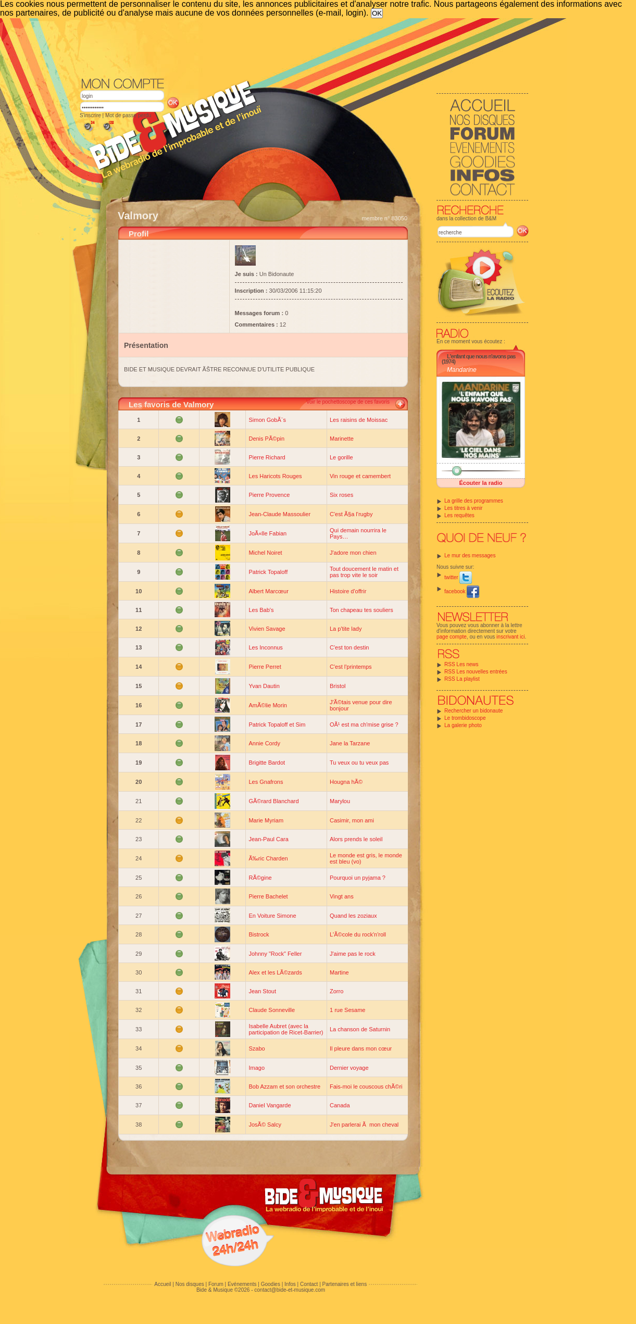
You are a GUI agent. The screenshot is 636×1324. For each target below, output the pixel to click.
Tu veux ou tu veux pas (359, 762)
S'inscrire (90, 115)
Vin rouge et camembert (360, 476)
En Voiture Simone (272, 916)
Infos (290, 1284)
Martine (339, 972)
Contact (309, 1284)
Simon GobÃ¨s (267, 420)
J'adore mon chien (353, 552)
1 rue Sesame (347, 1010)
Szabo (256, 1048)
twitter (458, 577)
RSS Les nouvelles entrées (475, 672)
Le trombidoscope (465, 718)
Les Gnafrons (265, 782)
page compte (452, 637)
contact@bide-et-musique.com (289, 1290)
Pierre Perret (264, 667)
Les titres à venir (463, 508)
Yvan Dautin (263, 686)
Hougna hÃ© (346, 782)
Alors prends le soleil (356, 839)
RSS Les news (461, 664)
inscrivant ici (510, 637)
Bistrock (258, 934)
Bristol (338, 686)
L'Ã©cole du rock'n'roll (358, 934)
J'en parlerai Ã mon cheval (364, 1124)
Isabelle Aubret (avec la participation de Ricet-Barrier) (285, 1029)
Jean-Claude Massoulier (279, 514)
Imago (256, 1068)
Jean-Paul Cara (268, 839)
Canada (340, 1105)
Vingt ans (342, 896)
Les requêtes (459, 515)
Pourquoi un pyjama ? (357, 878)
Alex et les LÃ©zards (275, 972)
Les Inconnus (265, 647)
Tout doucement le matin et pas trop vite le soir (364, 572)
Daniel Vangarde (269, 1105)
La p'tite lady (345, 629)
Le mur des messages (469, 555)
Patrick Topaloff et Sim (276, 724)
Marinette (342, 438)
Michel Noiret (265, 552)
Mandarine (462, 369)
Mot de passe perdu (128, 115)
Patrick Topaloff (268, 572)
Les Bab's (260, 610)
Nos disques (190, 1284)
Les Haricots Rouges (275, 476)
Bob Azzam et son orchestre (284, 1086)
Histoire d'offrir (348, 591)
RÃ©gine (259, 878)
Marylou (340, 801)
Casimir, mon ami (352, 820)
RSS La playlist (462, 679)
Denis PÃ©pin (266, 438)
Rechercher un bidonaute (473, 711)
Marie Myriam (265, 820)
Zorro (336, 991)
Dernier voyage (349, 1068)
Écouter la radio (480, 483)
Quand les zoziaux (353, 916)
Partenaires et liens (344, 1284)
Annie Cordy (264, 743)
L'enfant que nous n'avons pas (481, 356)
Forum (215, 1284)
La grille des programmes (473, 501)
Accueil (162, 1284)
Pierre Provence (269, 495)
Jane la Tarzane (350, 743)
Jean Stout (262, 991)
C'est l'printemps (351, 667)
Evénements (242, 1284)
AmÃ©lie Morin (267, 705)
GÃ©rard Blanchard (273, 801)
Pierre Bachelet (268, 896)
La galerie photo (463, 725)
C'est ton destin (349, 647)
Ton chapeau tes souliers (361, 610)
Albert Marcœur (268, 591)
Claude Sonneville (271, 1010)
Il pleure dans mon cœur (361, 1048)
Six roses (341, 495)
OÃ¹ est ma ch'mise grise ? (364, 724)
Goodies (270, 1284)
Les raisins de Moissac (359, 420)
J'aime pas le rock (353, 954)
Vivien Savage (266, 629)
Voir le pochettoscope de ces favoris (348, 402)
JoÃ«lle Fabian (267, 533)
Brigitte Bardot (266, 762)
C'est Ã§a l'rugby (351, 514)
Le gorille (341, 457)
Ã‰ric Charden (268, 858)
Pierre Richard (266, 457)
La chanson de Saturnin (360, 1029)
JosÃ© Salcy (264, 1124)
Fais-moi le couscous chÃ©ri (366, 1086)
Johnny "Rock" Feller (275, 954)
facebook (461, 591)
